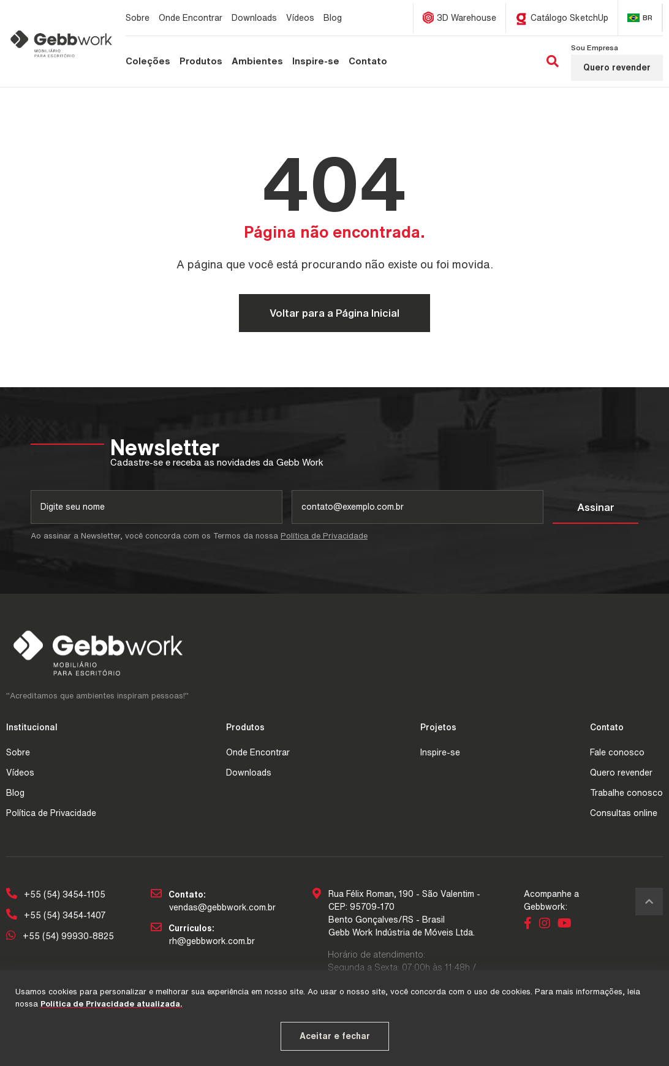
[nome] (156, 507)
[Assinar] (595, 507)
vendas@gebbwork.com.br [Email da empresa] (222, 907)
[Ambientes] (257, 61)
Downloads (248, 772)
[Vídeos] (300, 17)
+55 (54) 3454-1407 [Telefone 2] (56, 915)
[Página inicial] (28, 90)
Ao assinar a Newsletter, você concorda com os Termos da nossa (199, 536)
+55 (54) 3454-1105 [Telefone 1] (55, 894)
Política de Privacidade (324, 536)
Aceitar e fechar (335, 1036)
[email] (417, 507)
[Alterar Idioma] (640, 18)
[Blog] (332, 17)
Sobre (18, 752)
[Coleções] (148, 61)
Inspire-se (440, 752)
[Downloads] (254, 17)
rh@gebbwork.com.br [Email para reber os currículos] (212, 941)
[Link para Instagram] (546, 924)
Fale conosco (617, 752)
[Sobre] (137, 17)
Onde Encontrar (258, 752)
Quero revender (617, 67)
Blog (15, 792)
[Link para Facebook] (530, 924)
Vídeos (20, 772)
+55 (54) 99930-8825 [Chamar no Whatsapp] (60, 936)
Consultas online (623, 813)
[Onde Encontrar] (190, 17)
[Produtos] (201, 61)
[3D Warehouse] (460, 18)
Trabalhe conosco (626, 792)
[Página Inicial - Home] (61, 43)
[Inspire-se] (315, 61)
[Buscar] (552, 62)
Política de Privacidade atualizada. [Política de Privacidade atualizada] (111, 1004)
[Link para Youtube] (567, 924)
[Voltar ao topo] (649, 901)
